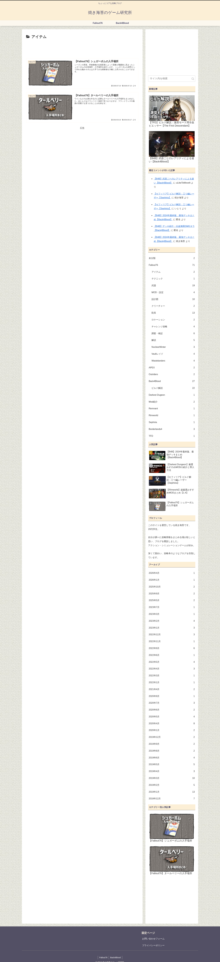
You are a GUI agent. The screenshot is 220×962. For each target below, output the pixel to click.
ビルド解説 (173, 388)
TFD (172, 436)
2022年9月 (172, 648)
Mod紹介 (172, 402)
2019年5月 (172, 764)
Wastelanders (173, 361)
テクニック (173, 279)
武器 (173, 286)
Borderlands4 (172, 429)
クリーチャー (173, 306)
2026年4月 (172, 573)
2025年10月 (172, 587)
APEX (172, 368)
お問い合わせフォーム (153, 938)
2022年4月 (172, 669)
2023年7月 (172, 607)
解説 (173, 340)
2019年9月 (172, 744)
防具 (173, 313)
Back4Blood (172, 381)
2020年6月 (172, 710)
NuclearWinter (173, 347)
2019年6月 (172, 758)
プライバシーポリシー (153, 945)
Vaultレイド (173, 354)
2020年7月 (172, 703)
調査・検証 (173, 334)
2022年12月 (172, 635)
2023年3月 (172, 614)
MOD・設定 (173, 292)
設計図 (173, 299)
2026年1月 (172, 580)
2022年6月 (172, 655)
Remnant (172, 409)
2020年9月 (172, 696)
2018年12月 (172, 799)
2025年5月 (172, 600)
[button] (192, 78)
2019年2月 (172, 785)
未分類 (172, 258)
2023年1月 (172, 628)
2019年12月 (172, 737)
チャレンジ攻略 (173, 327)
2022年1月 (172, 683)
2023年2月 (172, 621)
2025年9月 (172, 594)
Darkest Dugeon (172, 395)
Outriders (172, 374)
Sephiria (172, 422)
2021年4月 (172, 689)
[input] (171, 78)
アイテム (173, 272)
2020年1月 (172, 730)
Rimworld (172, 415)
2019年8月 (172, 751)
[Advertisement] (82, 47)
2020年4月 (172, 724)
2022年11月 (172, 641)
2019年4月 (172, 771)
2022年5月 (172, 662)
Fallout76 (172, 265)
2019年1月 (172, 792)
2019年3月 (172, 778)
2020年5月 (172, 717)
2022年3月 (172, 676)
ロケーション (173, 320)
